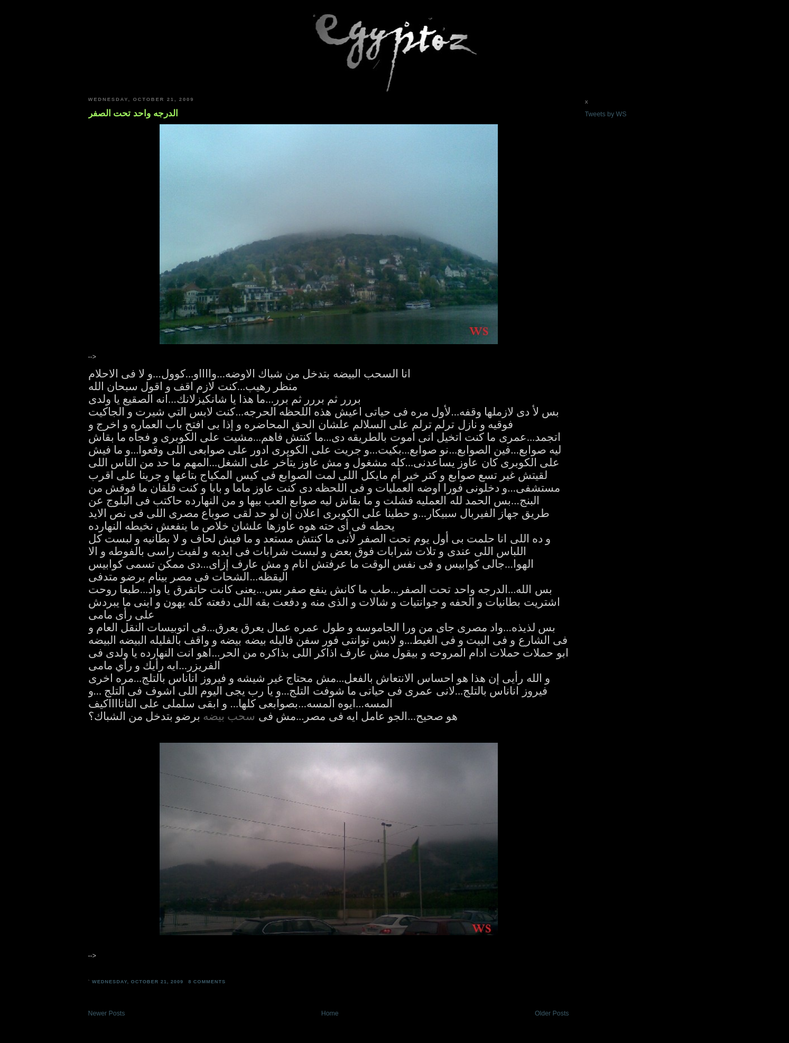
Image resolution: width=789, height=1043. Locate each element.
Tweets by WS (606, 114)
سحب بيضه (229, 716)
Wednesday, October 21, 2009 (137, 981)
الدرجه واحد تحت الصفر (133, 113)
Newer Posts (106, 1013)
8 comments (207, 981)
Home (330, 1013)
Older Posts (552, 1013)
